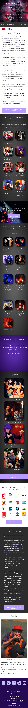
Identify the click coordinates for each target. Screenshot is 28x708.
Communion (20, 142)
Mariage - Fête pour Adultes (8, 158)
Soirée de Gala (20, 158)
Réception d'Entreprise (20, 174)
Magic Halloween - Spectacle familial (8, 288)
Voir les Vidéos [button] (14, 216)
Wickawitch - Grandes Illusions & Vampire (20, 288)
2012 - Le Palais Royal (14, 470)
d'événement (15, 544)
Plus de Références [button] (14, 521)
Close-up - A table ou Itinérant (8, 313)
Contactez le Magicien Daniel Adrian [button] (14, 110)
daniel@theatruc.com (14, 705)
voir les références (7, 63)
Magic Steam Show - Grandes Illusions (8, 268)
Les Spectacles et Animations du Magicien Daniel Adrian (14, 227)
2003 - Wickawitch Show (14, 422)
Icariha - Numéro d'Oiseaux (20, 250)
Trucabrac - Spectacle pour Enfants (8, 250)
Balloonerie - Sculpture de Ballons (20, 313)
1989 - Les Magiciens (14, 399)
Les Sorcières (8, 329)
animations (6, 40)
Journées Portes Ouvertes (20, 193)
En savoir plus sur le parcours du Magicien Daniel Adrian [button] (14, 476)
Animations (14, 296)
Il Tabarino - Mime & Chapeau (20, 267)
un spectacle (18, 548)
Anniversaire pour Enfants (8, 143)
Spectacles (14, 233)
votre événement (17, 557)
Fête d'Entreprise (8, 192)
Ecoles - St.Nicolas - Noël (8, 175)
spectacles (15, 40)
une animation (8, 550)
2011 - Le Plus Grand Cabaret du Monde (14, 446)
